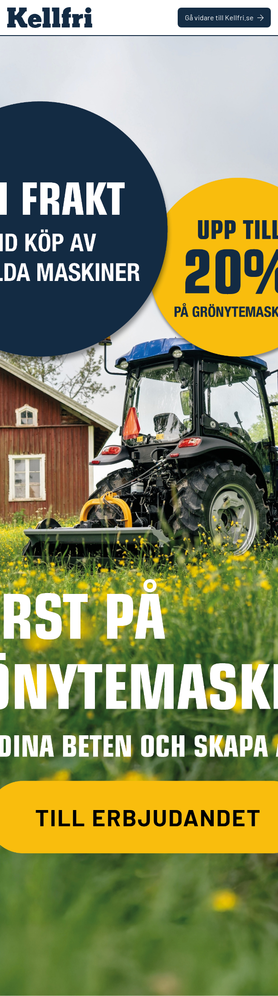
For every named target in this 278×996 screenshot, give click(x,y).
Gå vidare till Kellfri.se (224, 17)
